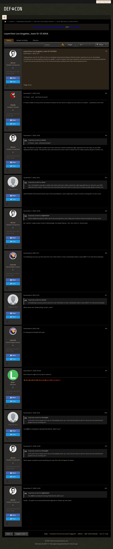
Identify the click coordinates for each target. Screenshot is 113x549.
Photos (36, 40)
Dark (9, 534)
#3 (106, 135)
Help (46, 534)
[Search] (54, 45)
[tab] (9, 40)
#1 (106, 51)
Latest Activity (22, 40)
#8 (106, 328)
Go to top (104, 534)
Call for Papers (62, 460)
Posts (9, 40)
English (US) (21, 534)
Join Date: (9, 72)
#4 (106, 178)
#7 (106, 295)
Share (13, 78)
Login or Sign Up (103, 2)
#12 (106, 488)
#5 (106, 211)
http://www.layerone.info (78, 61)
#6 (106, 253)
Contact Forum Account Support (63, 534)
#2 (106, 93)
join (67, 27)
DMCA (80, 534)
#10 (106, 413)
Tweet (12, 82)
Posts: (8, 74)
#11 (106, 446)
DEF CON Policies (91, 534)
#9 (106, 371)
